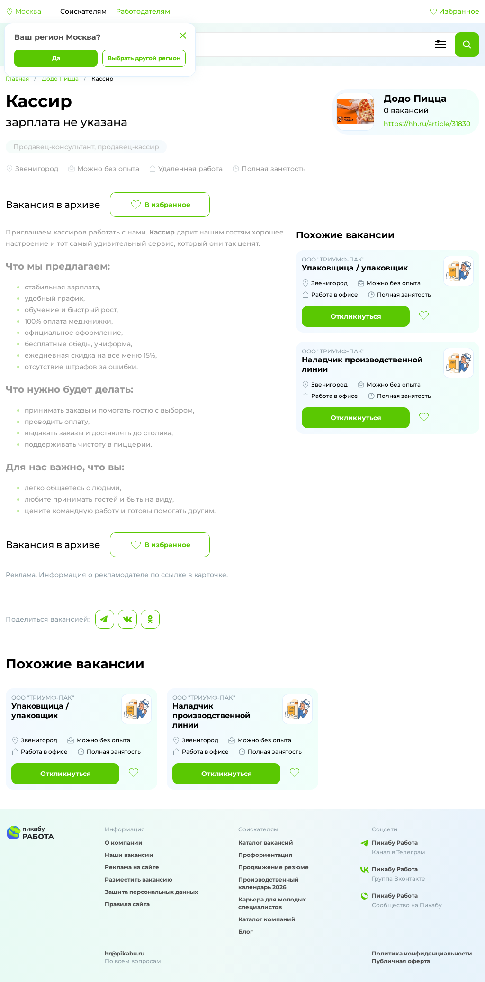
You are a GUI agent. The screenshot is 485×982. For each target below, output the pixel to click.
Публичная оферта (401, 960)
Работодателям (143, 11)
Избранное (454, 11)
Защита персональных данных (151, 891)
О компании (124, 842)
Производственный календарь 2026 (268, 883)
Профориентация (265, 854)
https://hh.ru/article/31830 (427, 123)
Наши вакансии (129, 854)
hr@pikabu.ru (124, 953)
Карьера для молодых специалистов (272, 903)
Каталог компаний (267, 919)
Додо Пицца (60, 78)
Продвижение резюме (273, 867)
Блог (245, 931)
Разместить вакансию (138, 879)
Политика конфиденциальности (422, 953)
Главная (17, 78)
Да (56, 58)
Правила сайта (127, 904)
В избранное (159, 204)
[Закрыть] (182, 35)
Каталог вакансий (265, 842)
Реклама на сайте (132, 867)
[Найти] (467, 44)
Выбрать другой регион (144, 58)
